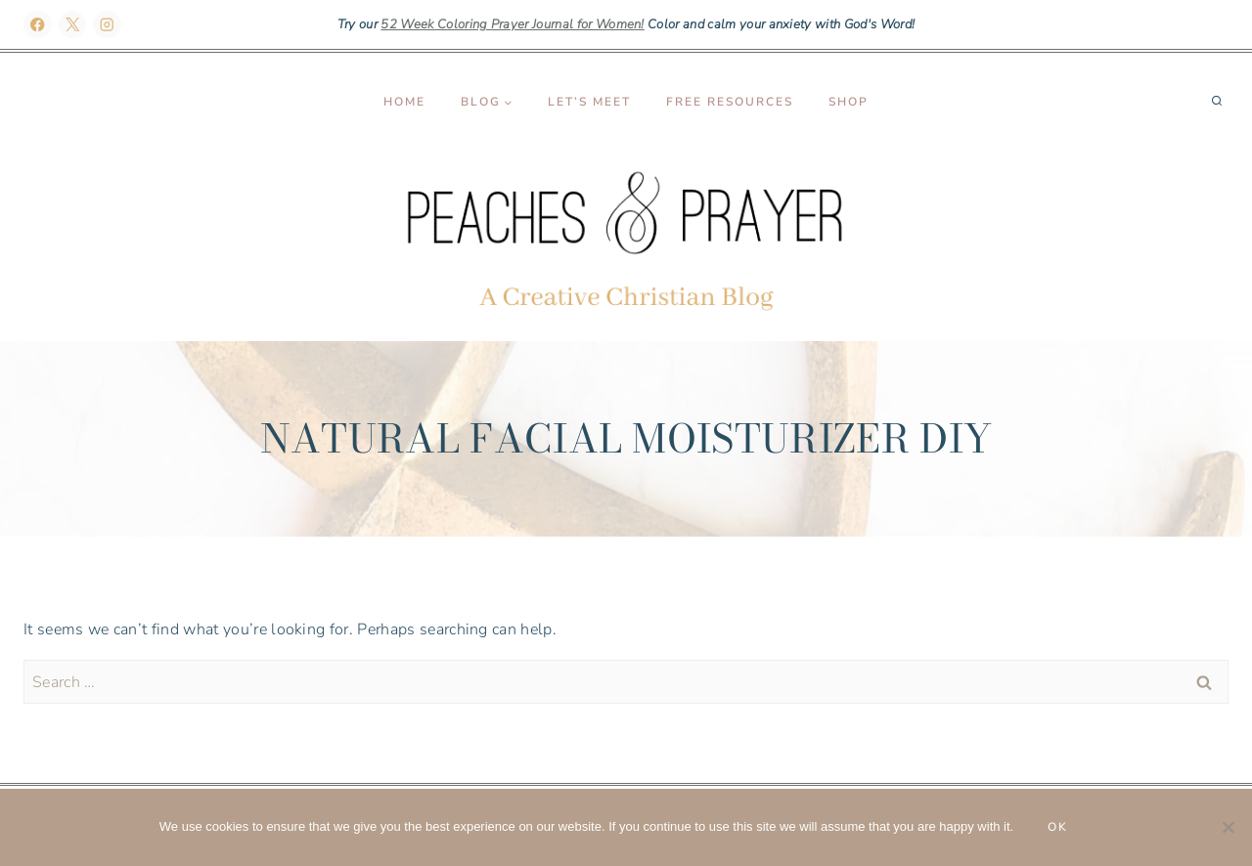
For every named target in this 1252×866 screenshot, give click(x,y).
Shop (848, 101)
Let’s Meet (589, 101)
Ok (1058, 827)
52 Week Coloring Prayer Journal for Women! (512, 24)
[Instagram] (107, 25)
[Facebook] (37, 25)
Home (404, 101)
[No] (1227, 827)
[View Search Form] (1217, 101)
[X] (73, 25)
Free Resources (729, 101)
